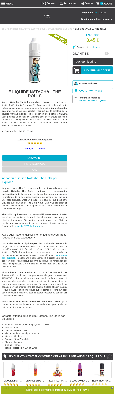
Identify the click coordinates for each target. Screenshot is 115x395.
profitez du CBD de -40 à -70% (71, 390)
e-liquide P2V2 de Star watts (28, 226)
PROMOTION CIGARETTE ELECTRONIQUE (26, 29)
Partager (29, 148)
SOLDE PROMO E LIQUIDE (60, 29)
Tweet (42, 148)
